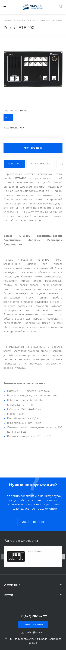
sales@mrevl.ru (36, 632)
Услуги (8, 594)
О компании (12, 584)
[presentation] (63, 164)
